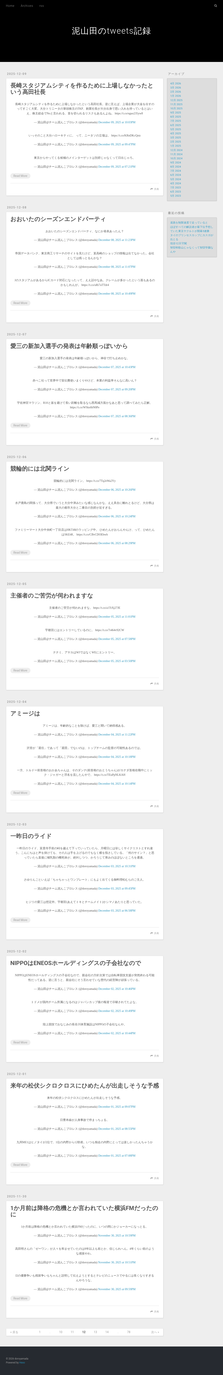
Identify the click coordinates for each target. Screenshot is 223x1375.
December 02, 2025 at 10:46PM (116, 988)
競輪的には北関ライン (39, 468)
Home (10, 5)
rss (41, 5)
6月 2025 (175, 125)
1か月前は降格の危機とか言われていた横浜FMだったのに (84, 1211)
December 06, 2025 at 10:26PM (116, 489)
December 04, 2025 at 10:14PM (116, 783)
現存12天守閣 (178, 243)
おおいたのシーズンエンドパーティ (58, 219)
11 (72, 1332)
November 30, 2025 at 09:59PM (117, 1289)
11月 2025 (176, 104)
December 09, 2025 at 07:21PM (116, 166)
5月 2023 (175, 195)
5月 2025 (175, 129)
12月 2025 (176, 100)
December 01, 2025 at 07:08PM (116, 1155)
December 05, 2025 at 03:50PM (116, 661)
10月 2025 (176, 108)
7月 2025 (175, 120)
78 (128, 1332)
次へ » (155, 1332)
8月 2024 (175, 166)
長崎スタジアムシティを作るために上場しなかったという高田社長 (81, 88)
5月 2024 (175, 179)
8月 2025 (175, 116)
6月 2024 (175, 174)
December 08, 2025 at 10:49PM (116, 293)
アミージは (25, 713)
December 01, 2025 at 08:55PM (116, 1128)
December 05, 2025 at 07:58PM (116, 639)
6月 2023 (175, 191)
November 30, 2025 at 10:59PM (117, 1235)
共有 (156, 189)
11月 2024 (176, 154)
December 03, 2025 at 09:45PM (116, 888)
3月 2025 (175, 137)
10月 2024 (176, 158)
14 (107, 1332)
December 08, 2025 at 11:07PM (116, 266)
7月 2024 (175, 170)
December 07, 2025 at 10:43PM (116, 367)
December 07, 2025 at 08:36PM (116, 416)
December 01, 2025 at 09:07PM (116, 1106)
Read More (20, 176)
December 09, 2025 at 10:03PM (116, 122)
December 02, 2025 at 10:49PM (116, 1011)
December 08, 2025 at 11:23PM (116, 240)
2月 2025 (175, 141)
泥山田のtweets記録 (111, 31)
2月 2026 (175, 91)
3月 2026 (175, 87)
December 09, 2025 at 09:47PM (116, 144)
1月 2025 (175, 145)
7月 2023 (175, 187)
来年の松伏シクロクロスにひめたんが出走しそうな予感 (84, 1085)
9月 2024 (175, 162)
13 (95, 1332)
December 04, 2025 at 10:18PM (116, 756)
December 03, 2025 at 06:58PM (116, 910)
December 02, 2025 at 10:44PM (116, 1033)
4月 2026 (175, 83)
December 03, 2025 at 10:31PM (116, 866)
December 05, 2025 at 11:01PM (116, 616)
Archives (27, 5)
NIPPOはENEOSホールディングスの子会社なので (75, 963)
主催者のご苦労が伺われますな (51, 595)
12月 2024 (176, 150)
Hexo (22, 1362)
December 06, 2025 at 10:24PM (116, 516)
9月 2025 (175, 112)
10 (60, 1332)
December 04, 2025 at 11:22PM (116, 734)
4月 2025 (175, 133)
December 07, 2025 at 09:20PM (116, 389)
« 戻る (14, 1332)
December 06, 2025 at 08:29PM (116, 543)
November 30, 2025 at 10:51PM (117, 1262)
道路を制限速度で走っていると (189, 222)
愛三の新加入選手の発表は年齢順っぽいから (69, 346)
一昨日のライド (31, 836)
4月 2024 (175, 183)
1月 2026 (175, 95)
